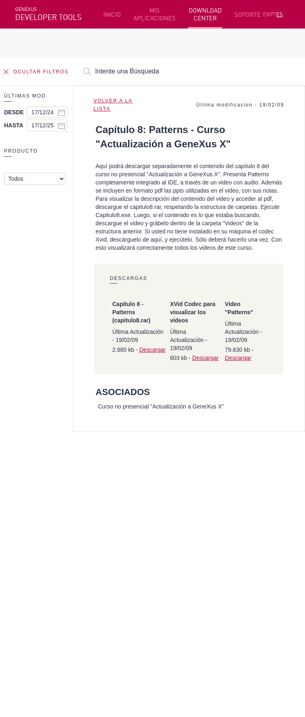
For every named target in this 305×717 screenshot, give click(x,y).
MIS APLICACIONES (155, 14)
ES (279, 14)
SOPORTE (247, 14)
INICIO (112, 14)
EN (266, 14)
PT (273, 14)
